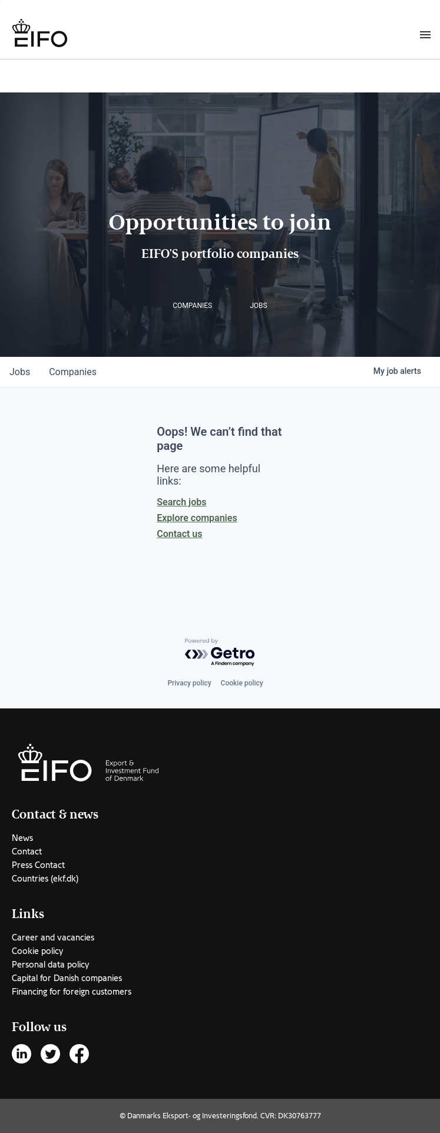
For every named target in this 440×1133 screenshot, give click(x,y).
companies (73, 371)
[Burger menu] (425, 34)
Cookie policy (242, 683)
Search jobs (181, 502)
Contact (27, 851)
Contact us (179, 533)
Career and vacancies (53, 937)
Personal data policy (50, 964)
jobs (19, 371)
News (22, 838)
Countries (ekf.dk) (45, 878)
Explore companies (197, 518)
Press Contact (38, 865)
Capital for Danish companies (67, 978)
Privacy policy (189, 683)
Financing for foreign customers (71, 991)
